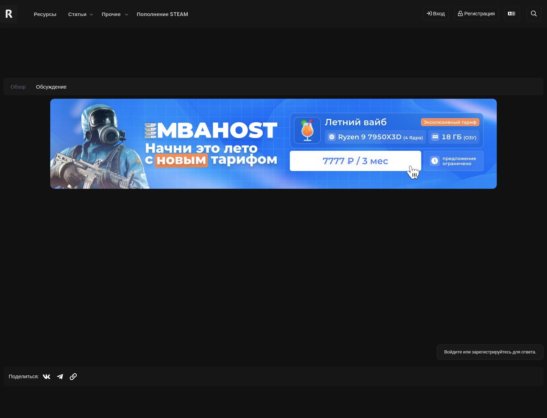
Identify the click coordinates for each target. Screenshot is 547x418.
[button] (91, 14)
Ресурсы (45, 14)
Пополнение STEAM (162, 14)
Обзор (17, 86)
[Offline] (46, 224)
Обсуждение (51, 86)
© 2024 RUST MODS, (269, 401)
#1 (535, 198)
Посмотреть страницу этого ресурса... (106, 317)
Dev (297, 401)
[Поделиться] (526, 199)
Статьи (77, 14)
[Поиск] (533, 14)
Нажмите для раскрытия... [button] (300, 296)
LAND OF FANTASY (83, 229)
